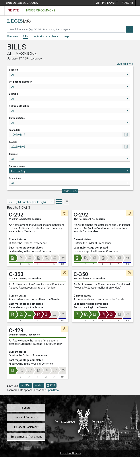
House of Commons (26, 417)
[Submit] (129, 29)
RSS (51, 385)
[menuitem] (107, 3)
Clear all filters (125, 63)
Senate (26, 407)
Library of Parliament (26, 427)
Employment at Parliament (26, 436)
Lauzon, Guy (69, 171)
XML (39, 385)
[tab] (59, 202)
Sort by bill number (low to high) (30, 202)
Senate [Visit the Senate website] (13, 10)
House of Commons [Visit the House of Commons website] (40, 10)
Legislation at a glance (46, 36)
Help (66, 36)
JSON (25, 385)
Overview (12, 36)
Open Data (52, 390)
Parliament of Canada (22, 2)
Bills (25, 36)
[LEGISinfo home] (21, 20)
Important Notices (70, 453)
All (69, 74)
